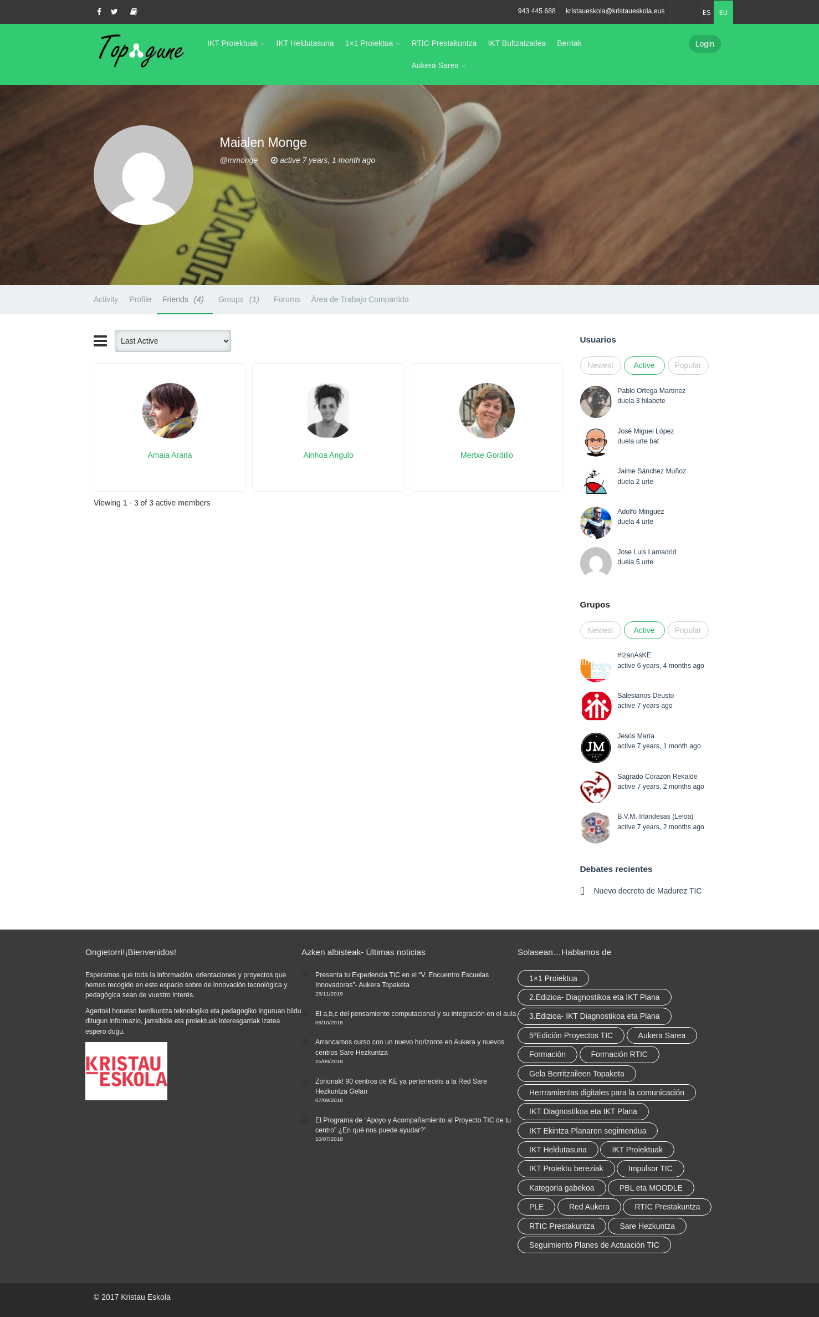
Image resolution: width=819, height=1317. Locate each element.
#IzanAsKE (634, 655)
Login (704, 43)
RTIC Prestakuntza (444, 43)
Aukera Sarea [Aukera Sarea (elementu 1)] (662, 1035)
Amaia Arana (169, 455)
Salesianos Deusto (645, 696)
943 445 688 (537, 11)
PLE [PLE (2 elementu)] (536, 1206)
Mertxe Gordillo (486, 455)
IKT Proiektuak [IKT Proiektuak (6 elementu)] (637, 1149)
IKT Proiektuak (232, 43)
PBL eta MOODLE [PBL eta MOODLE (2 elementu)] (651, 1187)
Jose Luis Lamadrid (646, 552)
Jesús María (635, 736)
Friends (184, 299)
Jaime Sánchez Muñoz (651, 471)
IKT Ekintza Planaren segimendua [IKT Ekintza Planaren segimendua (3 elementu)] (587, 1130)
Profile (140, 299)
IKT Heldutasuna (305, 43)
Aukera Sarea (435, 65)
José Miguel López (645, 431)
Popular (688, 365)
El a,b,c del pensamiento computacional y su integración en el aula (415, 1014)
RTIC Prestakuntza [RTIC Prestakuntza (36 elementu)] (667, 1206)
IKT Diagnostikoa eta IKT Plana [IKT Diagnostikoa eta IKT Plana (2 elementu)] (583, 1111)
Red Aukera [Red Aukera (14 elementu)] (589, 1206)
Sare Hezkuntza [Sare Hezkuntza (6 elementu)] (647, 1226)
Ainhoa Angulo (328, 455)
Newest (600, 365)
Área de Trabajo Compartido (360, 299)
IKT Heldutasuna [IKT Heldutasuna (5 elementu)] (558, 1149)
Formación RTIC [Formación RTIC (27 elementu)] (619, 1054)
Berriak (569, 43)
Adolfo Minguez (640, 511)
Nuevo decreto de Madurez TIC (648, 890)
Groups (240, 299)
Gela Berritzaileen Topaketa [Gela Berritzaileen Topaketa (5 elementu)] (577, 1073)
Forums (287, 299)
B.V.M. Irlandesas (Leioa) (655, 816)
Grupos (595, 604)
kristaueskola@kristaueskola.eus (615, 11)
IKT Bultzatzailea (517, 43)
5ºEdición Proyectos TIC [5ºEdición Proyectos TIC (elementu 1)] (571, 1035)
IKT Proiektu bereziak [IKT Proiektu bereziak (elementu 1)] (566, 1168)
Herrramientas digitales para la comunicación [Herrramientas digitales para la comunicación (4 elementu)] (606, 1092)
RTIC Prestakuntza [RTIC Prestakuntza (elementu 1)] (562, 1226)
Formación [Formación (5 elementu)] (547, 1054)
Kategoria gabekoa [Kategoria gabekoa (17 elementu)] (562, 1187)
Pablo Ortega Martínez (651, 391)
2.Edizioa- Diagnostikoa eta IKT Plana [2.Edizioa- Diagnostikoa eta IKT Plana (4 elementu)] (594, 997)
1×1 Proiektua (369, 43)
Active (643, 365)
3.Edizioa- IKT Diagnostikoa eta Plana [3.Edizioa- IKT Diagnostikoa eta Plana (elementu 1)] (594, 1016)
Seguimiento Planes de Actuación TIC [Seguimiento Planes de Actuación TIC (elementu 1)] (594, 1245)
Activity (106, 299)
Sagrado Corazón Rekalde (657, 776)
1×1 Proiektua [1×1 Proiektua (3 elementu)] (553, 978)
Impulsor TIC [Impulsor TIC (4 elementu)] (650, 1168)
